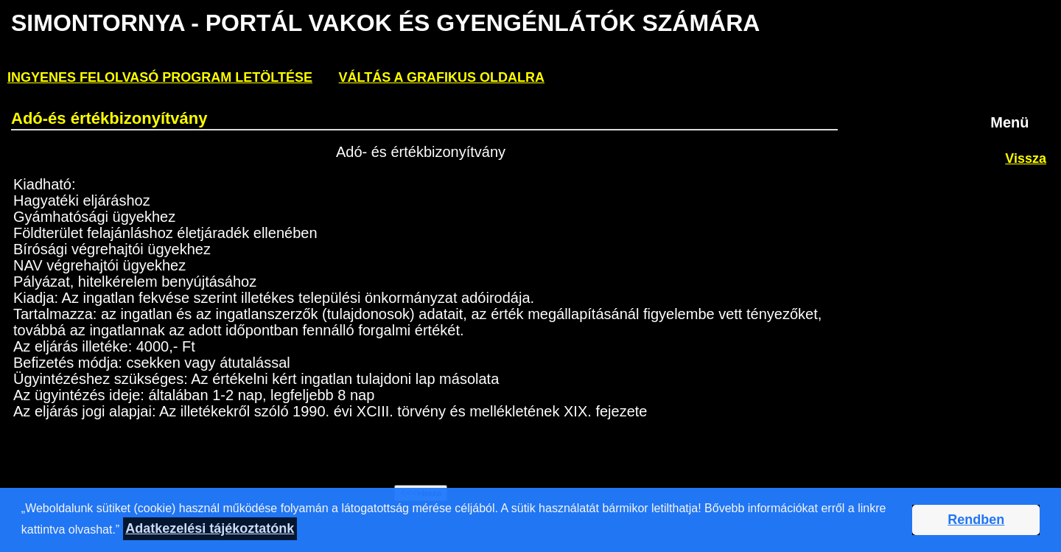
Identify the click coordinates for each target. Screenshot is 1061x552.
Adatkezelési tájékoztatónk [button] (209, 528)
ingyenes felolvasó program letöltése (159, 77)
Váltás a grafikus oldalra (441, 77)
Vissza (1025, 158)
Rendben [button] (976, 519)
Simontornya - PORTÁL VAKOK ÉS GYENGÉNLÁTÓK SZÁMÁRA (385, 23)
